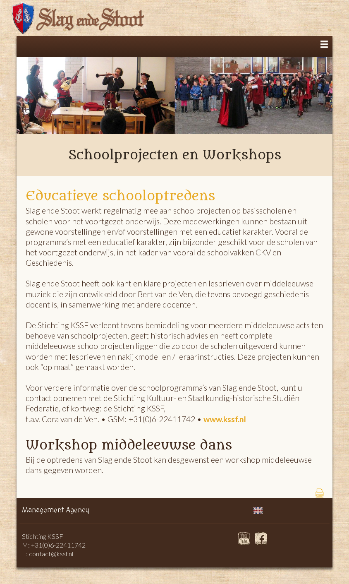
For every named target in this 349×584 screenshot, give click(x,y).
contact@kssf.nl (51, 554)
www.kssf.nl (224, 419)
